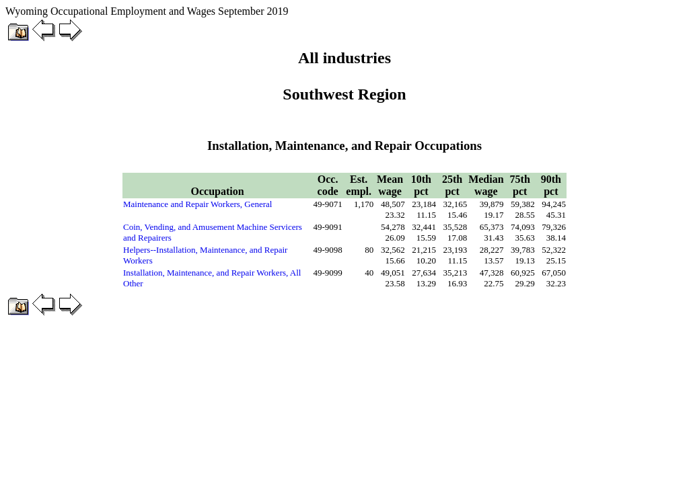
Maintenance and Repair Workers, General (197, 204)
